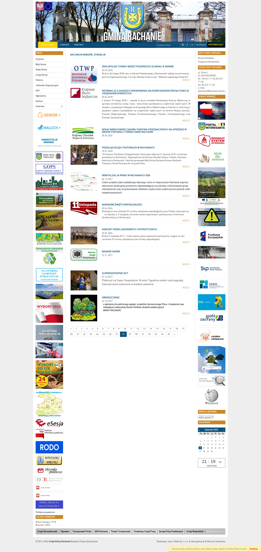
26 (110, 334)
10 (125, 328)
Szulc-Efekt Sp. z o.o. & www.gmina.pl (186, 541)
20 (71, 334)
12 (138, 328)
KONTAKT (79, 45)
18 (177, 328)
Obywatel (65, 531)
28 (123, 334)
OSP (38, 90)
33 (156, 334)
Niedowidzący (216, 44)
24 (97, 334)
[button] (61, 106)
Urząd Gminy (42, 75)
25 (104, 334)
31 (143, 334)
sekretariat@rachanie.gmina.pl (212, 91)
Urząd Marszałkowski (47, 531)
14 (151, 328)
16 (164, 328)
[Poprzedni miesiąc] (199, 430)
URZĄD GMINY (48, 45)
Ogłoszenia (41, 96)
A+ (192, 44)
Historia (39, 80)
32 (149, 334)
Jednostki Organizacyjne (47, 85)
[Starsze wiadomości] (174, 334)
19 (183, 328)
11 (131, 328)
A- (188, 44)
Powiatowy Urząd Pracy (145, 531)
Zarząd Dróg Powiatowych (171, 531)
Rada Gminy (41, 69)
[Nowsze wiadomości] (71, 329)
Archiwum (201, 44)
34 (162, 334)
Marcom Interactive (216, 541)
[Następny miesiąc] (223, 430)
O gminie (40, 59)
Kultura (39, 101)
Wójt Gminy (41, 64)
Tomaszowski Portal (81, 531)
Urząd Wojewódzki (195, 531)
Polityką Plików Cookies (236, 549)
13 (144, 328)
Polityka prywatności (45, 512)
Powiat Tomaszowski (120, 531)
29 (130, 334)
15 (157, 328)
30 (136, 334)
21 (78, 334)
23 (91, 334)
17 (170, 328)
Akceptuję (254, 549)
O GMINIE (64, 45)
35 (169, 334)
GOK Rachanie (101, 531)
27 (117, 334)
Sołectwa (40, 106)
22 (84, 334)
